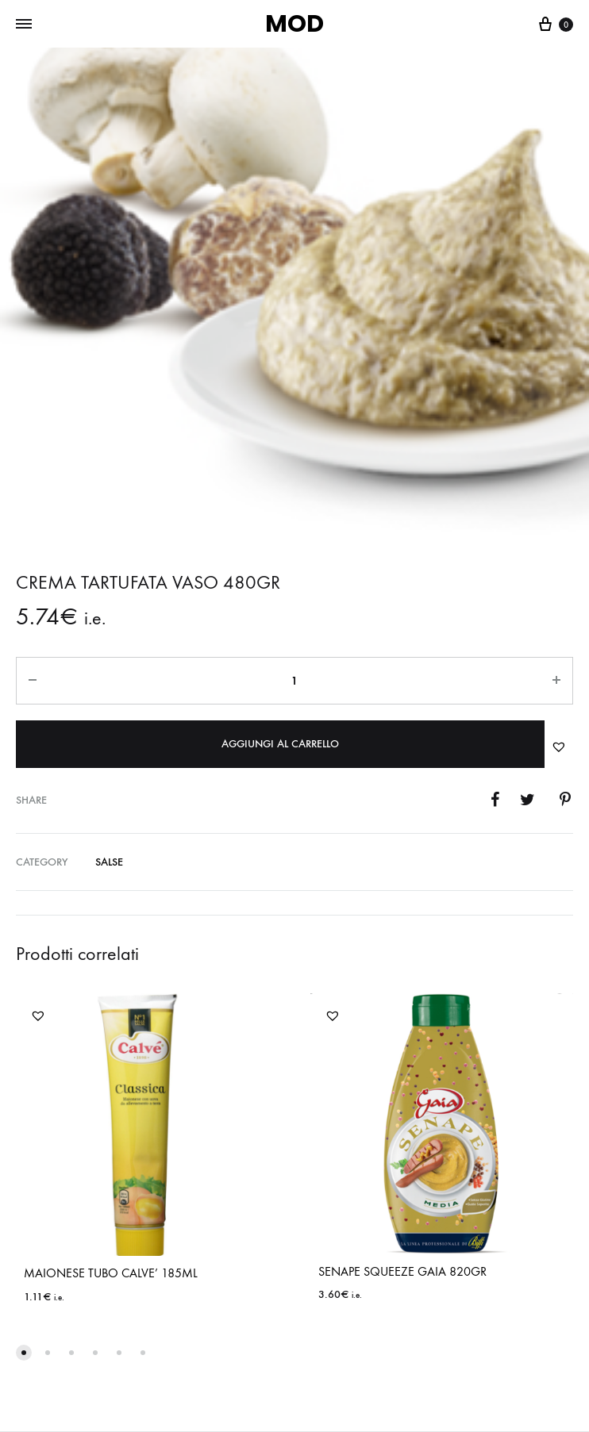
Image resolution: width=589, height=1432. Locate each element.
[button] (559, 746)
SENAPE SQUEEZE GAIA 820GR (402, 1271)
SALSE (109, 862)
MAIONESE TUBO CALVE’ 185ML (111, 1272)
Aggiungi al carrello (280, 744)
